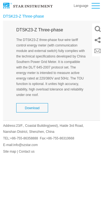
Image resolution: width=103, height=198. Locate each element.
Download (32, 108)
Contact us (26, 151)
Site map (9, 151)
